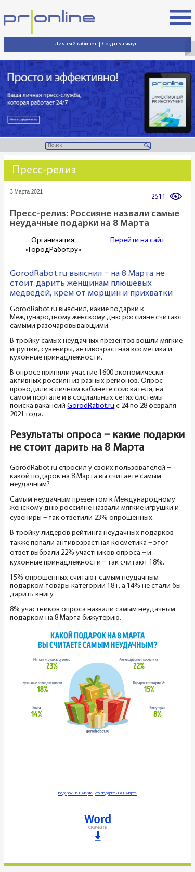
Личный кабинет (76, 44)
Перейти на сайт (137, 241)
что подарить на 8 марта (116, 793)
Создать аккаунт (121, 44)
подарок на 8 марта (75, 793)
